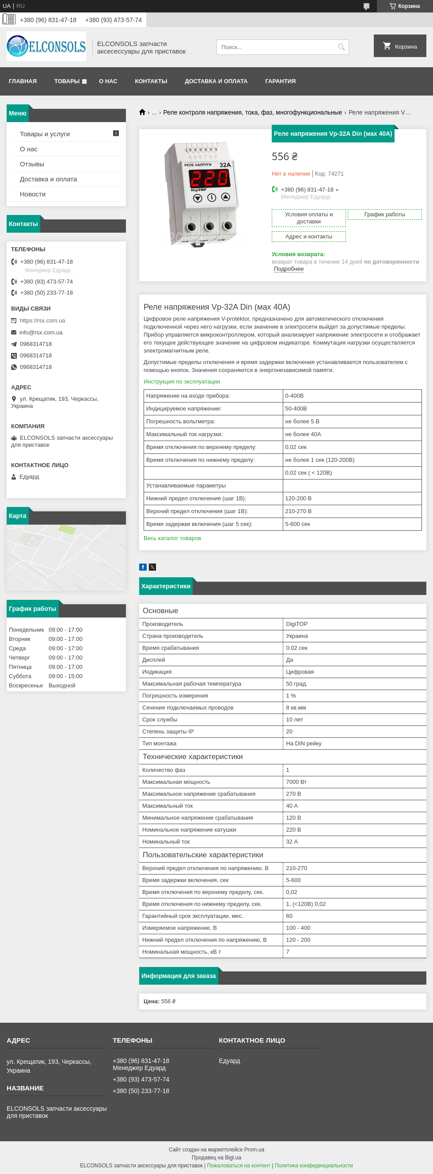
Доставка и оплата (216, 81)
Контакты (151, 81)
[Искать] (341, 47)
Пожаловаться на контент (238, 1165)
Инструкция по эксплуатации (182, 381)
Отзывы (32, 164)
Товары (67, 81)
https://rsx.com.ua (42, 320)
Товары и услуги (45, 134)
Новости (33, 194)
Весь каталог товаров (172, 538)
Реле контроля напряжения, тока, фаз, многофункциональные (252, 112)
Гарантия (280, 81)
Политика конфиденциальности (314, 1165)
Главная (23, 81)
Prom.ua (254, 1150)
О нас (108, 81)
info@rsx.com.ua (41, 332)
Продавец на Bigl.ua (216, 1158)
